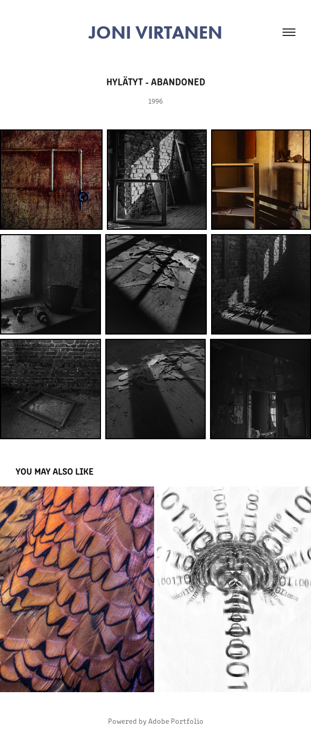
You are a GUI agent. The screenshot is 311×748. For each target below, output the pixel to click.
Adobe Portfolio (176, 721)
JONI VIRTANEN (155, 32)
